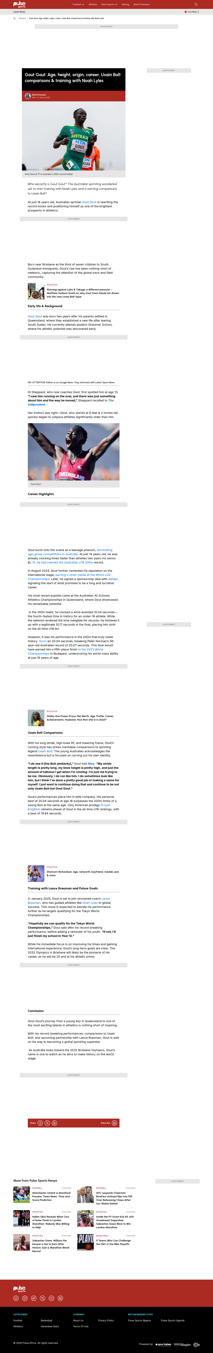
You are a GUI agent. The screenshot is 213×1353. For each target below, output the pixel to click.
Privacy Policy (106, 1320)
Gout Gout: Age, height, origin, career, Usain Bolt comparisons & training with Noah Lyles (66, 18)
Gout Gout (89, 202)
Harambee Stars (50, 1326)
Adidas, (113, 579)
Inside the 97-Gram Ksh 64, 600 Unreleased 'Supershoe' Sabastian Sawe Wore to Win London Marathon (115, 1222)
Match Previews (141, 4)
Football (78, 4)
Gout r (43, 641)
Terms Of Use (80, 1326)
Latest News (19, 12)
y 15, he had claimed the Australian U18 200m (61, 562)
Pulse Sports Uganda (172, 1320)
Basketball (102, 1236)
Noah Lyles (90, 903)
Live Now (194, 11)
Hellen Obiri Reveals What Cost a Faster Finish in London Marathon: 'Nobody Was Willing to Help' (50, 1222)
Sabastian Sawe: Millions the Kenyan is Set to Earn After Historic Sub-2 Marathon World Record (50, 1246)
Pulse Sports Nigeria (139, 1320)
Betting (125, 4)
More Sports (109, 4)
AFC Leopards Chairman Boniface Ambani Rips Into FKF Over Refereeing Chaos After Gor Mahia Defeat (114, 1198)
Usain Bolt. (45, 751)
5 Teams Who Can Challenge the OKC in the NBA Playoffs (113, 1242)
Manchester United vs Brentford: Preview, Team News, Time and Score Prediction (51, 1196)
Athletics (93, 4)
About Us (78, 1320)
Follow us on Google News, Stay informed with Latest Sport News (80, 382)
